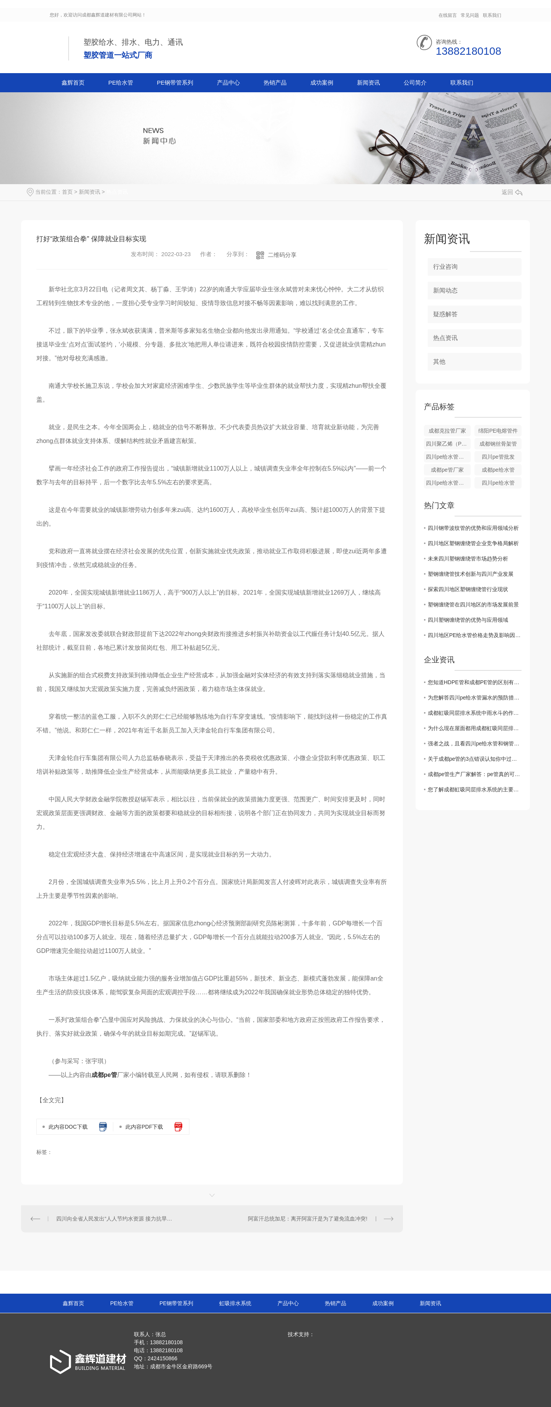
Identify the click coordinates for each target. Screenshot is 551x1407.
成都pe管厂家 (447, 470)
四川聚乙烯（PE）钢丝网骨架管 (448, 444)
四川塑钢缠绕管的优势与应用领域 (468, 620)
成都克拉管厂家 (447, 431)
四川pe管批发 (498, 457)
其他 (439, 361)
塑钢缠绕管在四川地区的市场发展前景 (473, 604)
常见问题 (470, 15)
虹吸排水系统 (235, 1303)
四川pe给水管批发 (447, 457)
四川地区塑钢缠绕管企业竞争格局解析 (473, 543)
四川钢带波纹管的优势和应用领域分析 (473, 528)
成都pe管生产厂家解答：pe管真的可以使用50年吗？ (475, 774)
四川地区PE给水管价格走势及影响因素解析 (475, 635)
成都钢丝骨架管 (498, 444)
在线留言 (448, 15)
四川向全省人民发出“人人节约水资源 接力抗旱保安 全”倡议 (116, 1219)
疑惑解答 (445, 314)
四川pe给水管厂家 (447, 483)
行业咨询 (445, 266)
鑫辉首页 (73, 82)
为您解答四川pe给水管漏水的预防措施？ (475, 698)
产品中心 (228, 82)
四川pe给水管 (498, 483)
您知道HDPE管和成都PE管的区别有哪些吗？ (475, 682)
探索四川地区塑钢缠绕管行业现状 (468, 589)
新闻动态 (445, 290)
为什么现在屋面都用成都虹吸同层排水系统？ (475, 728)
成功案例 (321, 82)
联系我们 (492, 15)
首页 (67, 192)
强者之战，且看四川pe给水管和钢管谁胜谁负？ (475, 743)
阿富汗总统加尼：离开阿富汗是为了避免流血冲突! (307, 1219)
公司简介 (415, 82)
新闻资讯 (368, 82)
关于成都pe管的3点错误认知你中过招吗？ (475, 759)
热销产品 (275, 82)
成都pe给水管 (498, 470)
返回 (512, 192)
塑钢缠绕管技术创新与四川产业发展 (471, 574)
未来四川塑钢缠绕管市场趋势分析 (468, 559)
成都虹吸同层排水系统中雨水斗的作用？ (475, 713)
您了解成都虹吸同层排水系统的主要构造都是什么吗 (475, 789)
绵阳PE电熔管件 (498, 431)
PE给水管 (120, 82)
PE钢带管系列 (175, 82)
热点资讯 (117, 192)
